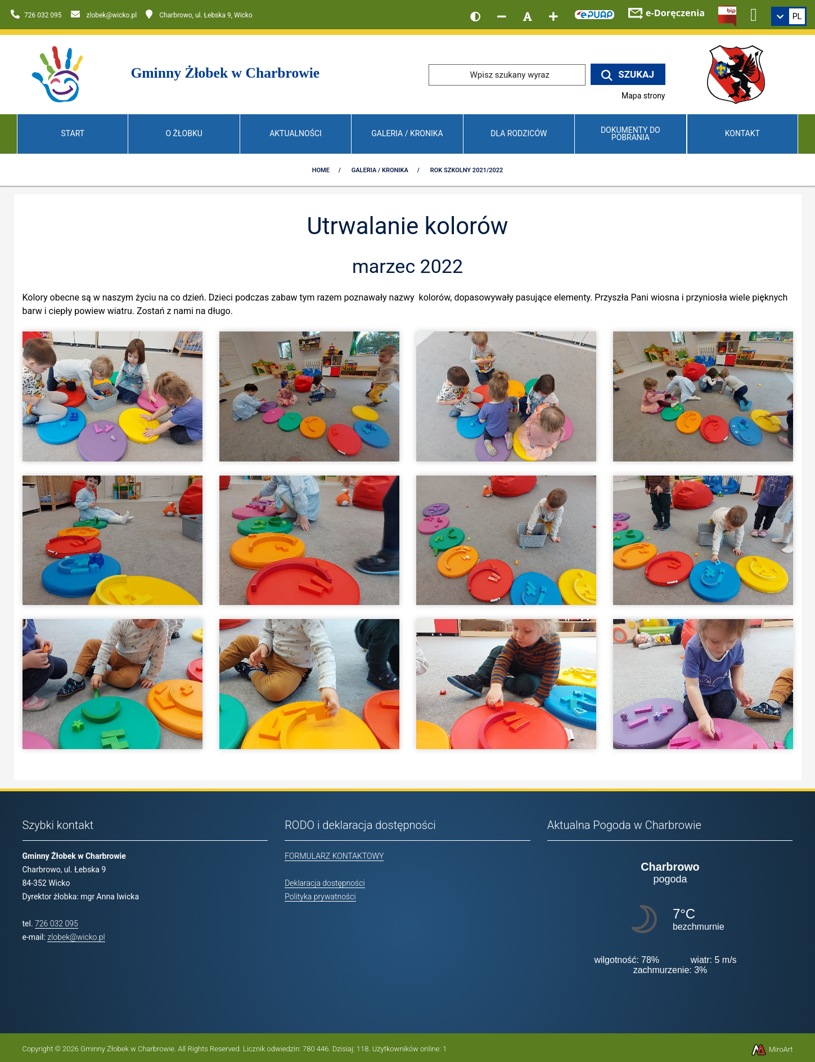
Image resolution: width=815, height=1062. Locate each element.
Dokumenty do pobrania (630, 134)
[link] (789, 16)
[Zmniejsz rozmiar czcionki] (502, 16)
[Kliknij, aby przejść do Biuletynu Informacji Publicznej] (727, 15)
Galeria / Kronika (407, 133)
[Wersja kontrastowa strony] (475, 16)
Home (321, 170)
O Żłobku (184, 133)
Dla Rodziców (518, 133)
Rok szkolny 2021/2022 (466, 170)
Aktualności (295, 133)
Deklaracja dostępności (324, 883)
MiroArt (771, 1049)
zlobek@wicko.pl (76, 937)
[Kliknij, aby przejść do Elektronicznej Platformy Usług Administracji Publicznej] (594, 13)
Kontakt (742, 133)
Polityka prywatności (320, 896)
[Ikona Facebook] (753, 13)
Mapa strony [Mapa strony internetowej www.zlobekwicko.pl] (643, 95)
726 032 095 (56, 923)
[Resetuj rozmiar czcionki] (528, 16)
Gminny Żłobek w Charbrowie (127, 1049)
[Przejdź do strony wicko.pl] (740, 74)
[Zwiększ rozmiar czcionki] (553, 16)
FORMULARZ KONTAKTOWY (334, 856)
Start (72, 133)
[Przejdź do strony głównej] (58, 74)
